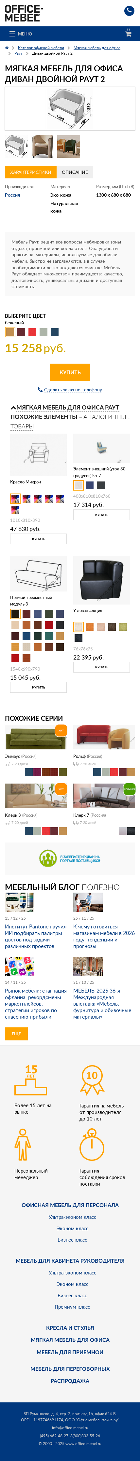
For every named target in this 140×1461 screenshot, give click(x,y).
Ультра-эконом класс (72, 1217)
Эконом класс (72, 1228)
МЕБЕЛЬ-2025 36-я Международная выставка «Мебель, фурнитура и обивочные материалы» (102, 1003)
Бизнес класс (72, 1239)
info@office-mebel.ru (70, 1427)
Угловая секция (87, 610)
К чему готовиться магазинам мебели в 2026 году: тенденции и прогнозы (104, 936)
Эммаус (12, 756)
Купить (70, 372)
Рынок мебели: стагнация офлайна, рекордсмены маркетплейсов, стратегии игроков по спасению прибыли (36, 1003)
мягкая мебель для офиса (70, 1339)
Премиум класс (72, 1306)
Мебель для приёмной (70, 1352)
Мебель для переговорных (70, 1368)
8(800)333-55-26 (85, 1436)
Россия (12, 195)
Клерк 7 (81, 815)
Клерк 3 (13, 815)
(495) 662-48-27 (54, 1436)
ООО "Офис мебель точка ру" (92, 1420)
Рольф (79, 756)
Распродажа (70, 1380)
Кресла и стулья (70, 1327)
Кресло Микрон (25, 482)
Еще (16, 1034)
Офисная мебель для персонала (70, 1205)
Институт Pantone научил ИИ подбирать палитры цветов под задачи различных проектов (35, 936)
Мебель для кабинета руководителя (70, 1260)
